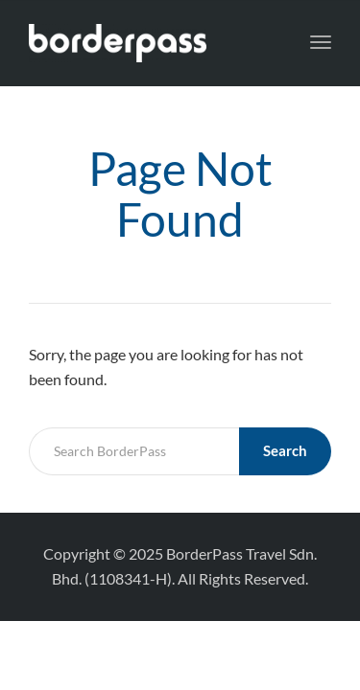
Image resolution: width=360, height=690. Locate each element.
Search (285, 450)
